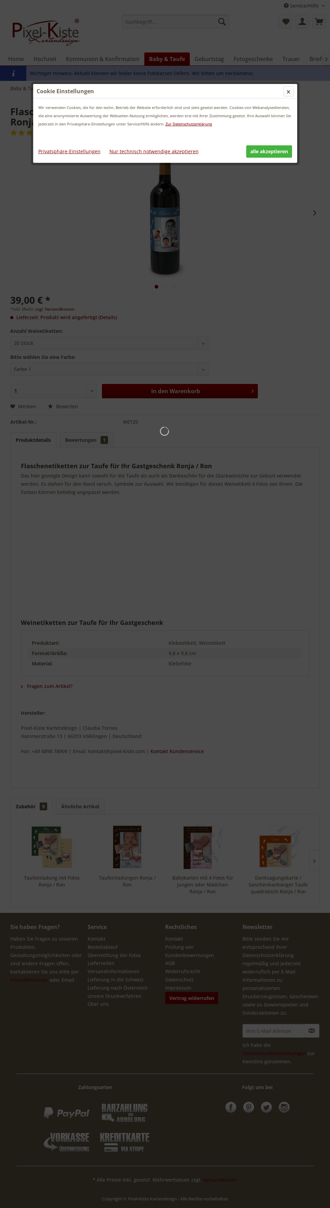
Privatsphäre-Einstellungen (69, 151)
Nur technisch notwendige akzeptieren (154, 151)
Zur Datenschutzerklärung (189, 123)
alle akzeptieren (269, 151)
